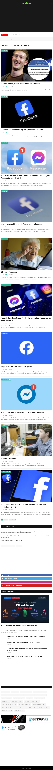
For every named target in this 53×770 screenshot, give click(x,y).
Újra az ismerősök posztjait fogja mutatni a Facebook (22, 224)
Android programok (6, 285)
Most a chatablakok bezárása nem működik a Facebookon (23, 413)
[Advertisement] (26, 20)
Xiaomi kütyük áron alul (14, 35)
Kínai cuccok (29, 695)
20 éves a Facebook (9, 459)
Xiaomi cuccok (22, 707)
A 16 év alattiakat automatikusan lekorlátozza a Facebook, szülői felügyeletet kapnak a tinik (26, 177)
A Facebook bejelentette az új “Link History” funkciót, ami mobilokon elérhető (23, 506)
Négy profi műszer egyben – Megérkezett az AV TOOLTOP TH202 (23, 642)
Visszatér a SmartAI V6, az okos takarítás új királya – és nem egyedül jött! (26, 636)
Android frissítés (26, 691)
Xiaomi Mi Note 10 (43, 707)
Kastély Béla (8, 627)
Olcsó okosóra (39, 698)
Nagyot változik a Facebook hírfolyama (16, 366)
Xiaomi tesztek (19, 710)
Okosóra (29, 698)
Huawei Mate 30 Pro (17, 695)
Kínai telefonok (6, 698)
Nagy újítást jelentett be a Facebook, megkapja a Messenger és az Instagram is (26, 319)
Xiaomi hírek (32, 707)
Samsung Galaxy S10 (38, 704)
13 (12, 519)
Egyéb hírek (4, 50)
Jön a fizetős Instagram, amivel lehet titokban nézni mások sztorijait (24, 656)
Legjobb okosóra (19, 698)
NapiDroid (26, 3)
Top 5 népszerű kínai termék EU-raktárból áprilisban (19, 625)
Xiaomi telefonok (7, 710)
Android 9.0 (5, 691)
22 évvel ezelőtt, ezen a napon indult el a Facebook (21, 84)
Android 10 (15, 691)
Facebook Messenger (39, 691)
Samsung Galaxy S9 (24, 704)
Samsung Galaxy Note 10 (9, 704)
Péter (6, 86)
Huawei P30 (5, 695)
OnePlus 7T (5, 701)
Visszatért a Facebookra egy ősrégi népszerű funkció (22, 130)
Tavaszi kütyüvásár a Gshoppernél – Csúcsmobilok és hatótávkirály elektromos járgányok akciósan (27, 649)
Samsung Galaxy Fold (8, 707)
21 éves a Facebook (9, 272)
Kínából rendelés (40, 695)
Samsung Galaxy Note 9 (31, 701)
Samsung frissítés (17, 701)
